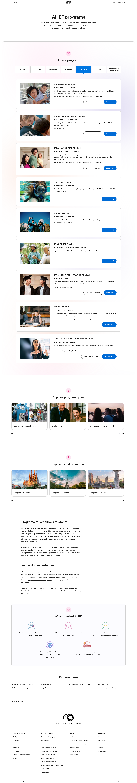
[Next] (123, 433)
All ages (22, 69)
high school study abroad (57, 553)
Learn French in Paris (47, 744)
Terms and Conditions (78, 781)
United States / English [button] (18, 781)
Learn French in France (48, 754)
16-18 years (53, 69)
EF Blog (72, 737)
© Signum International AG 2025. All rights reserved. (112, 781)
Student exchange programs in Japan (52, 765)
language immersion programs (39, 580)
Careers (100, 747)
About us (101, 737)
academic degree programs (77, 25)
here (83, 28)
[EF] (68, 2)
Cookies (89, 781)
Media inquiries (102, 751)
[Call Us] (119, 3)
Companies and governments (114, 69)
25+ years (83, 69)
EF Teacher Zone (75, 751)
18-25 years (68, 69)
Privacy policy (65, 781)
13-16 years (37, 69)
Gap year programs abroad (49, 761)
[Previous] (119, 433)
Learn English (45, 768)
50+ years (99, 69)
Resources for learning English (79, 744)
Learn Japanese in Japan (48, 747)
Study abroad (45, 740)
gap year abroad (53, 536)
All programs (45, 772)
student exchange (57, 25)
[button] (14, 2)
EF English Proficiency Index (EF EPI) (81, 740)
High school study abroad (49, 751)
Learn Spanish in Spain (47, 758)
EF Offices (101, 740)
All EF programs (103, 744)
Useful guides (74, 754)
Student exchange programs (49, 737)
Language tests (74, 747)
